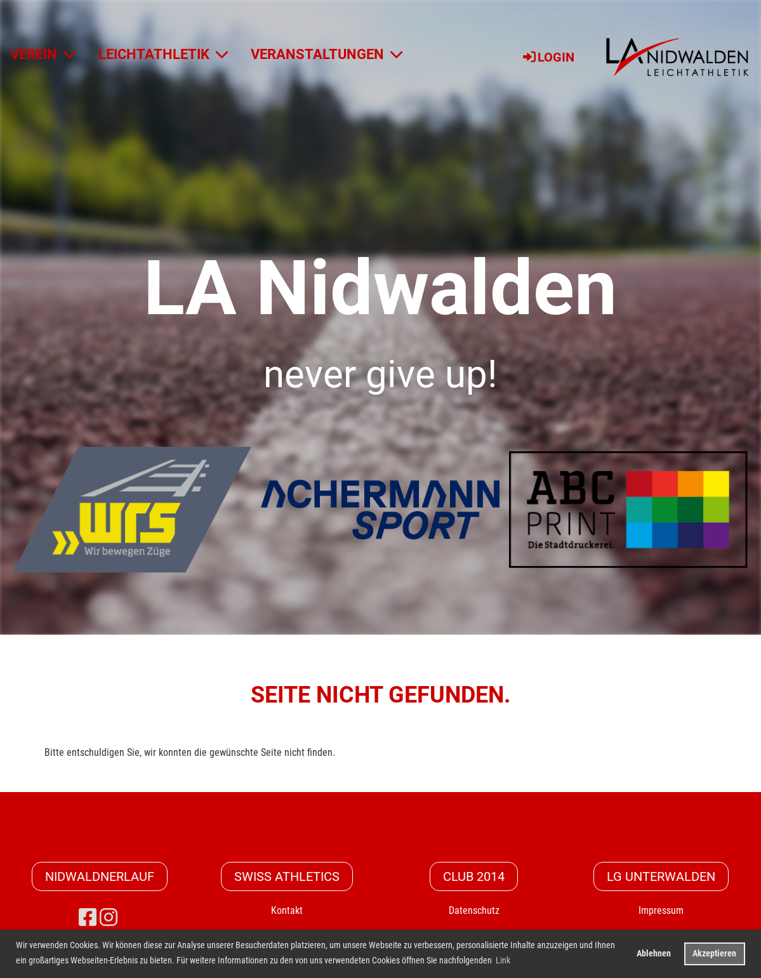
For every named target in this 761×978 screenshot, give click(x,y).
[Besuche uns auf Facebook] (87, 918)
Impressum (661, 910)
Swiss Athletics (287, 876)
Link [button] (503, 960)
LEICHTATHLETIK (163, 54)
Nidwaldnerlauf (99, 876)
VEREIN (43, 54)
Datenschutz (474, 910)
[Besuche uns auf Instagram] (108, 918)
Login (547, 57)
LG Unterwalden (661, 876)
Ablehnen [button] (654, 953)
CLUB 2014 (474, 876)
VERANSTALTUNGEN (326, 54)
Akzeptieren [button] (714, 953)
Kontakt (287, 910)
